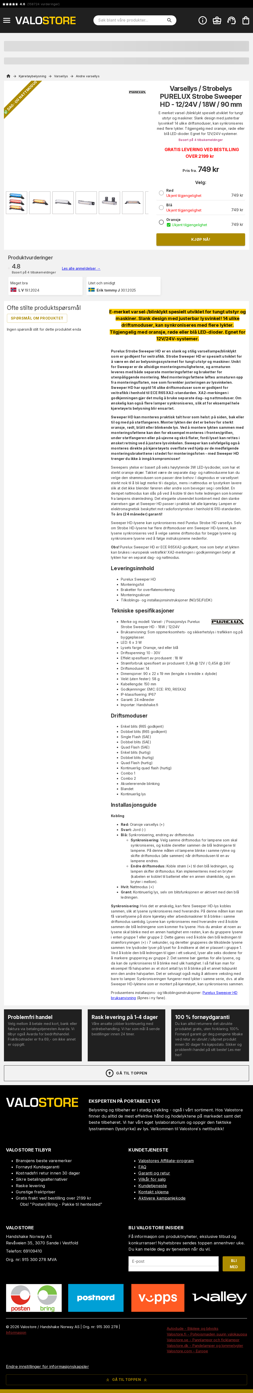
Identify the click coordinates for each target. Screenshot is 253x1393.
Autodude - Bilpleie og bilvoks (192, 1328)
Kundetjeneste (152, 1185)
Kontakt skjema (153, 1191)
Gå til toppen (126, 1073)
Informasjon (16, 1332)
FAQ (142, 1166)
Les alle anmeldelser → (81, 268)
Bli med (234, 1264)
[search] (169, 20)
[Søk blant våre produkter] (131, 20)
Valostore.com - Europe (187, 1351)
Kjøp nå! (200, 239)
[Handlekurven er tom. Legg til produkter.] (246, 20)
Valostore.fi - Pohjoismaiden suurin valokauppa (207, 1334)
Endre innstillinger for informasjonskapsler (47, 1366)
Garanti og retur (154, 1173)
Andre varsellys (88, 76)
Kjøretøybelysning (32, 76)
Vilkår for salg (152, 1179)
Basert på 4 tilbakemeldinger (201, 140)
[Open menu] (6, 20)
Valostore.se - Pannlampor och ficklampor (203, 1340)
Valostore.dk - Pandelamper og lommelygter (205, 1345)
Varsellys (61, 76)
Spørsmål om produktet (37, 318)
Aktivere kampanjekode (162, 1198)
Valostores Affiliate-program (166, 1160)
